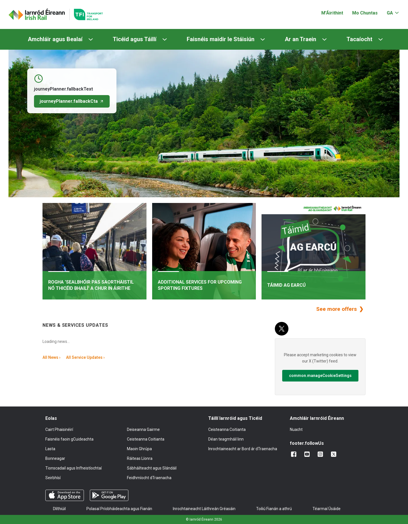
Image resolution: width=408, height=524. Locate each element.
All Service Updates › (85, 357)
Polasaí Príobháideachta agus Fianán (119, 508)
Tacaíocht (359, 39)
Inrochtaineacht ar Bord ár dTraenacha (242, 449)
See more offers (337, 309)
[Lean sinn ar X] (335, 454)
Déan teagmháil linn (226, 439)
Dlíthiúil (59, 508)
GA (390, 13)
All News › (51, 357)
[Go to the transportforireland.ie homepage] (86, 14)
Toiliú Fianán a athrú (274, 508)
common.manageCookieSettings (320, 375)
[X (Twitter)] (281, 329)
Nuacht (296, 429)
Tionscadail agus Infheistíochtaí (73, 468)
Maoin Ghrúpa (139, 449)
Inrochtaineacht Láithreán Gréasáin (204, 508)
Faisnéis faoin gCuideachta (69, 439)
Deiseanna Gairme (143, 429)
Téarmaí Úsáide (327, 508)
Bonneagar (55, 458)
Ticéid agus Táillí (134, 39)
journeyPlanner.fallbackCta (72, 101)
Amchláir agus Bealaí (55, 39)
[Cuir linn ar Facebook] (295, 454)
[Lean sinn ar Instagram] (321, 454)
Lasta (50, 449)
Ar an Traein (300, 39)
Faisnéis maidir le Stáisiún (220, 39)
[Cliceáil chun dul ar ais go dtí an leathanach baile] (36, 14)
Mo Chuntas (365, 13)
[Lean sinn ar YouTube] (308, 454)
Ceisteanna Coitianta (145, 439)
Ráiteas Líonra (139, 458)
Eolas (51, 418)
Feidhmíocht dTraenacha (149, 477)
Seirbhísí (53, 477)
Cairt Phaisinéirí (59, 429)
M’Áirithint (332, 13)
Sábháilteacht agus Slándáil (152, 468)
